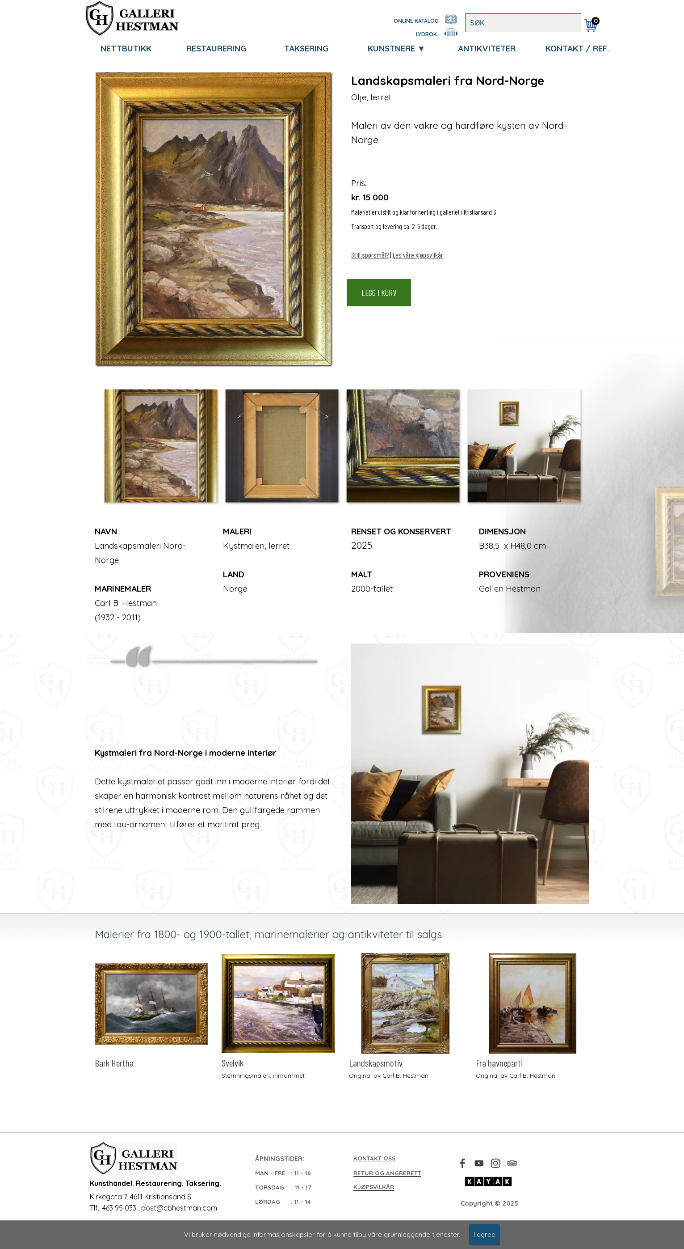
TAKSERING (306, 48)
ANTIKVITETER (487, 48)
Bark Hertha (114, 1062)
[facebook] (462, 1163)
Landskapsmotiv (376, 1062)
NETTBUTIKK (126, 48)
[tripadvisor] (512, 1163)
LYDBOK (426, 34)
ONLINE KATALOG (416, 20)
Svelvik (232, 1062)
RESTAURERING (216, 48)
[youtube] (479, 1163)
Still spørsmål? (370, 254)
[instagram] (496, 1163)
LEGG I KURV (378, 293)
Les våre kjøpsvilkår (418, 254)
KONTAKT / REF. (577, 48)
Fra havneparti (499, 1062)
